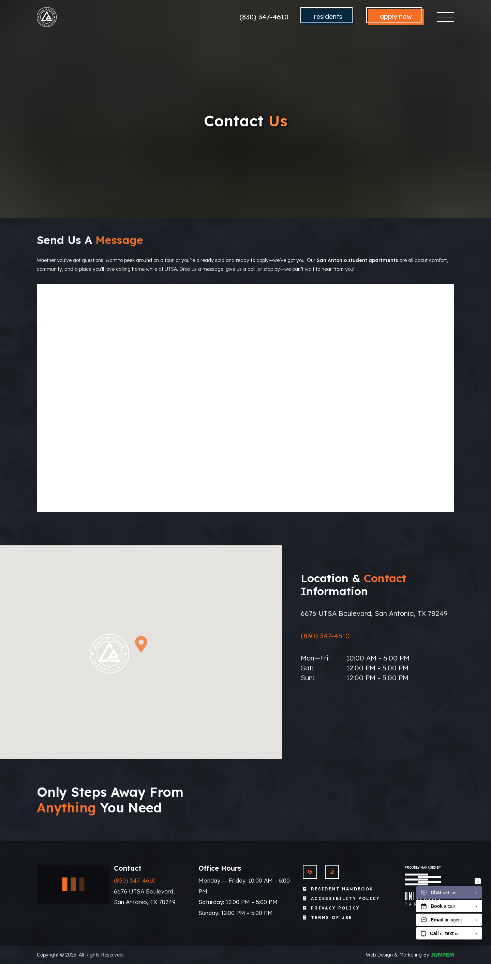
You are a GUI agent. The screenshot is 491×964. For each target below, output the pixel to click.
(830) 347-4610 (263, 17)
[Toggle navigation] (445, 17)
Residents (328, 16)
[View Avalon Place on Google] (310, 872)
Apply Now (396, 16)
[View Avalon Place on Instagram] (332, 872)
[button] (141, 644)
